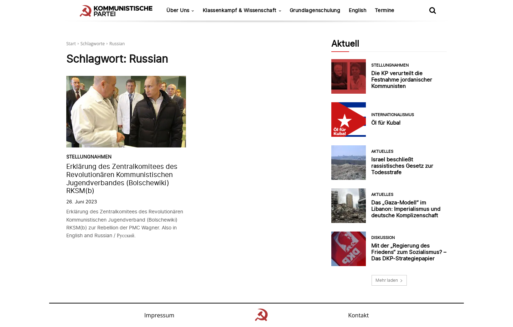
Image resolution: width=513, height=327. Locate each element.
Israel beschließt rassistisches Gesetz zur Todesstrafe (402, 166)
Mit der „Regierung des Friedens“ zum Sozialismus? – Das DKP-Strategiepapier (408, 252)
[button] (432, 10)
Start (71, 44)
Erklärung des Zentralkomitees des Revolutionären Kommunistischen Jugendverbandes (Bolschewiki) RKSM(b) (121, 178)
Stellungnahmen (89, 157)
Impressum (159, 315)
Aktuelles (382, 152)
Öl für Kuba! (385, 122)
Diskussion (383, 238)
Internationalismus (392, 115)
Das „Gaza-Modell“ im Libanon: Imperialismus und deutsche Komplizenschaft (405, 209)
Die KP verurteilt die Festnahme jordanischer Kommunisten (401, 79)
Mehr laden (389, 280)
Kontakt (358, 315)
